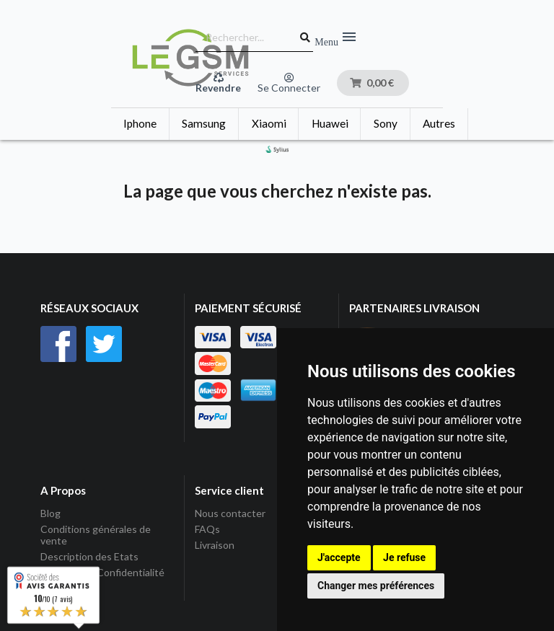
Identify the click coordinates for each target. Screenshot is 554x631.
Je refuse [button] (404, 557)
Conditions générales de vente (95, 535)
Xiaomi (269, 123)
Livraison (214, 545)
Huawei (330, 123)
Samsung (204, 123)
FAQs (207, 529)
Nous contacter (230, 513)
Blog (50, 513)
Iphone (140, 123)
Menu (336, 37)
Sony (385, 123)
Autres (439, 123)
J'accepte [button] (339, 557)
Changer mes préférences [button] (375, 585)
